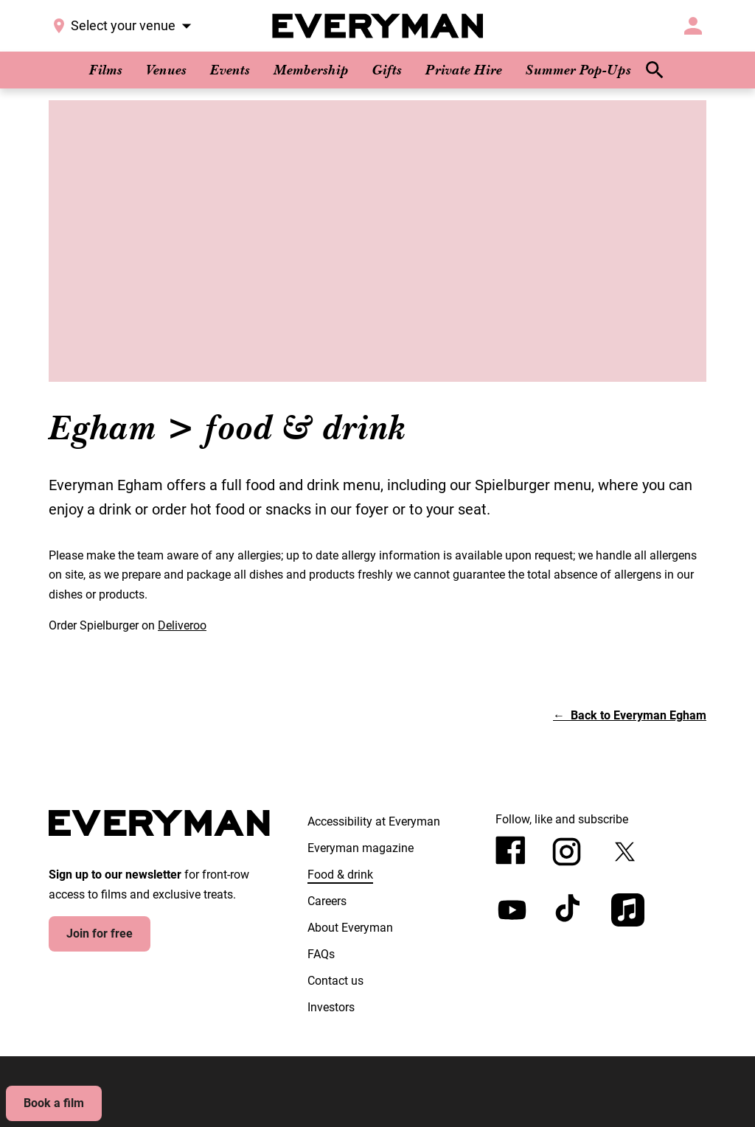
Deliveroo (182, 625)
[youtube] (512, 910)
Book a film (54, 1103)
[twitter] (624, 851)
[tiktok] (569, 910)
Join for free (99, 934)
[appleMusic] (627, 910)
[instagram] (566, 851)
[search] (655, 70)
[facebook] (510, 850)
